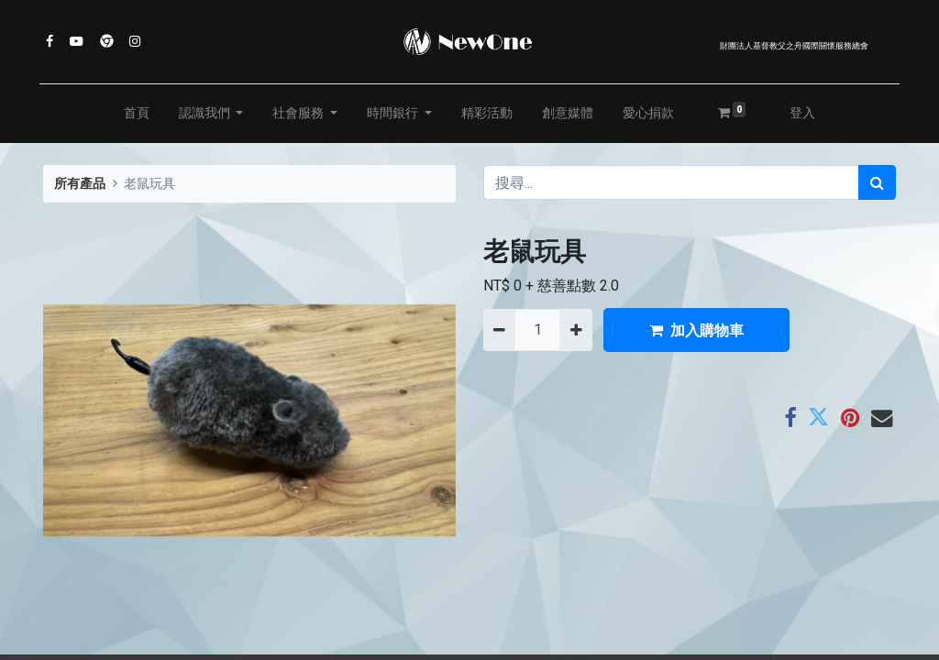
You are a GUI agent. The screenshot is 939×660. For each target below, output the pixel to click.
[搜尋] (877, 182)
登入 (802, 112)
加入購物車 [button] (696, 330)
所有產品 (79, 184)
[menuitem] (136, 113)
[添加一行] (575, 330)
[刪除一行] (499, 330)
